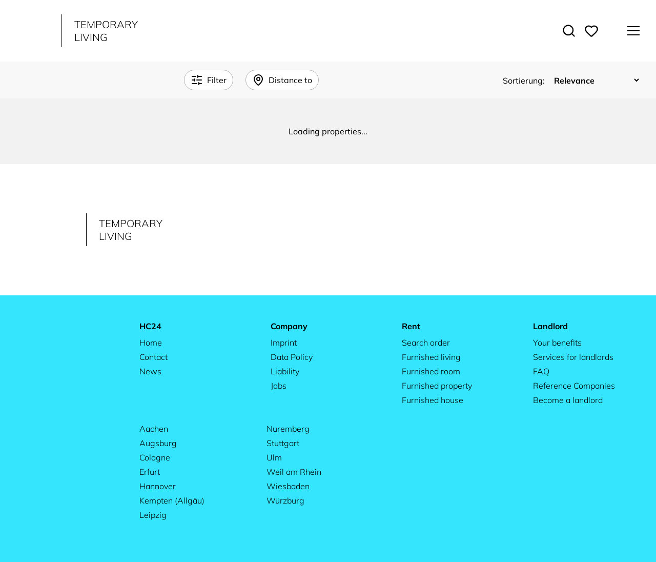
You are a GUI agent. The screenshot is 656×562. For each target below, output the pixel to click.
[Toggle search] (569, 30)
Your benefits (557, 342)
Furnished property (437, 385)
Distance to (282, 80)
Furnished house (432, 400)
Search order (426, 342)
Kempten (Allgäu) (171, 500)
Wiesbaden (288, 486)
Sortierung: (525, 80)
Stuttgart (282, 443)
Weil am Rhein (293, 472)
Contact (153, 357)
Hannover (157, 486)
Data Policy (292, 357)
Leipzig (153, 515)
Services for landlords (573, 357)
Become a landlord (568, 400)
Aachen (153, 429)
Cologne (154, 457)
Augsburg (158, 443)
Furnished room (431, 371)
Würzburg (285, 500)
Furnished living (431, 357)
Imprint (284, 342)
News (150, 371)
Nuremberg (288, 429)
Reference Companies (574, 385)
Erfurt (149, 472)
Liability (285, 371)
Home (150, 342)
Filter (209, 80)
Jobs (278, 385)
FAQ (541, 371)
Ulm (274, 457)
